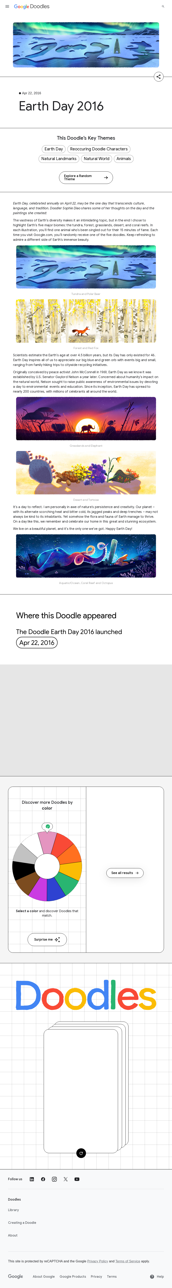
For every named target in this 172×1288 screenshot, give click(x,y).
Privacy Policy (97, 1261)
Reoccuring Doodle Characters (99, 149)
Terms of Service (127, 1261)
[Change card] (81, 1153)
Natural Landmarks (59, 158)
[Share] (159, 77)
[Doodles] (86, 995)
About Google (44, 1277)
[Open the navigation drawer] (7, 6)
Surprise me (47, 940)
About (13, 1236)
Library (13, 1210)
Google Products (73, 1277)
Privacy (96, 1277)
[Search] (163, 6)
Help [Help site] (157, 1276)
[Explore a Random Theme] (86, 177)
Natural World (96, 158)
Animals (124, 158)
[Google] (15, 1277)
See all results (125, 873)
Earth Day (54, 149)
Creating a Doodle (22, 1223)
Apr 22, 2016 (36, 643)
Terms (112, 1277)
